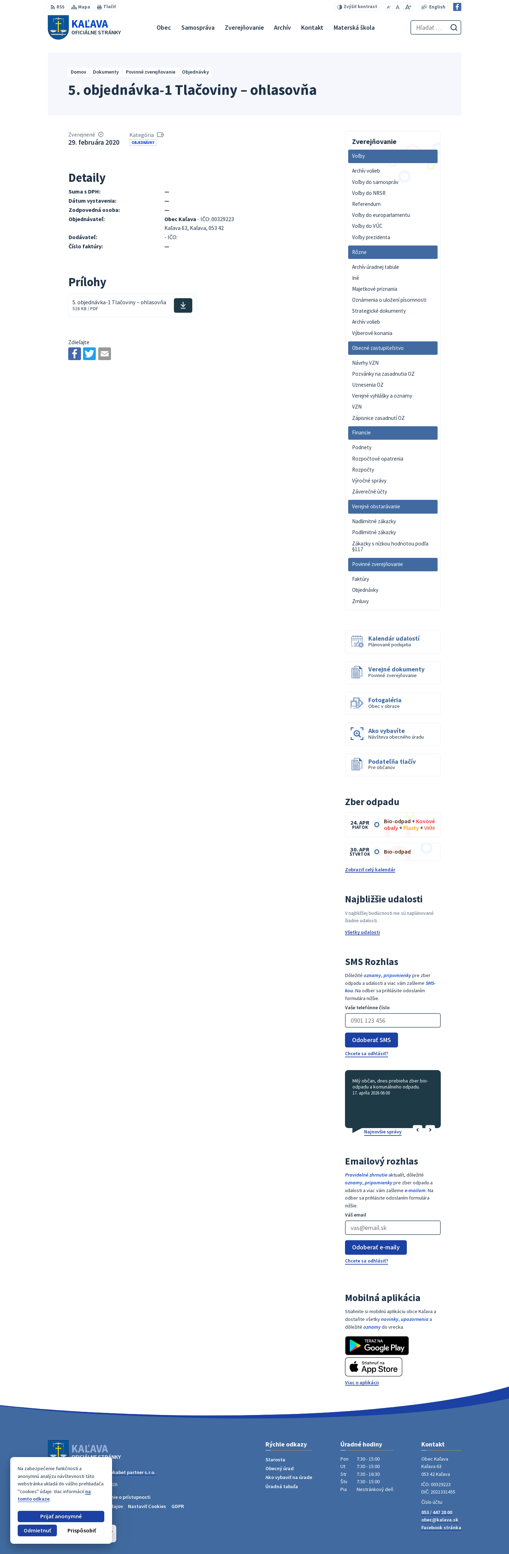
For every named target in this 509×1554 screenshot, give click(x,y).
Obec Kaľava (97, 1478)
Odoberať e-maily (376, 1247)
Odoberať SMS (371, 1040)
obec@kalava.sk (439, 1520)
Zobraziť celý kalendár (370, 869)
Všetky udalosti (362, 932)
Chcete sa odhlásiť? (366, 1053)
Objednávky (142, 142)
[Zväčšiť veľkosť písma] (408, 6)
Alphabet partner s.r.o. (131, 1472)
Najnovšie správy (383, 1131)
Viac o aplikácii (362, 1382)
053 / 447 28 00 (436, 1512)
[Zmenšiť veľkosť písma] (389, 6)
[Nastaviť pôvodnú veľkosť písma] (398, 6)
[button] (417, 1130)
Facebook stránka (441, 1527)
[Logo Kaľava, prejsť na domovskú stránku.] (84, 27)
